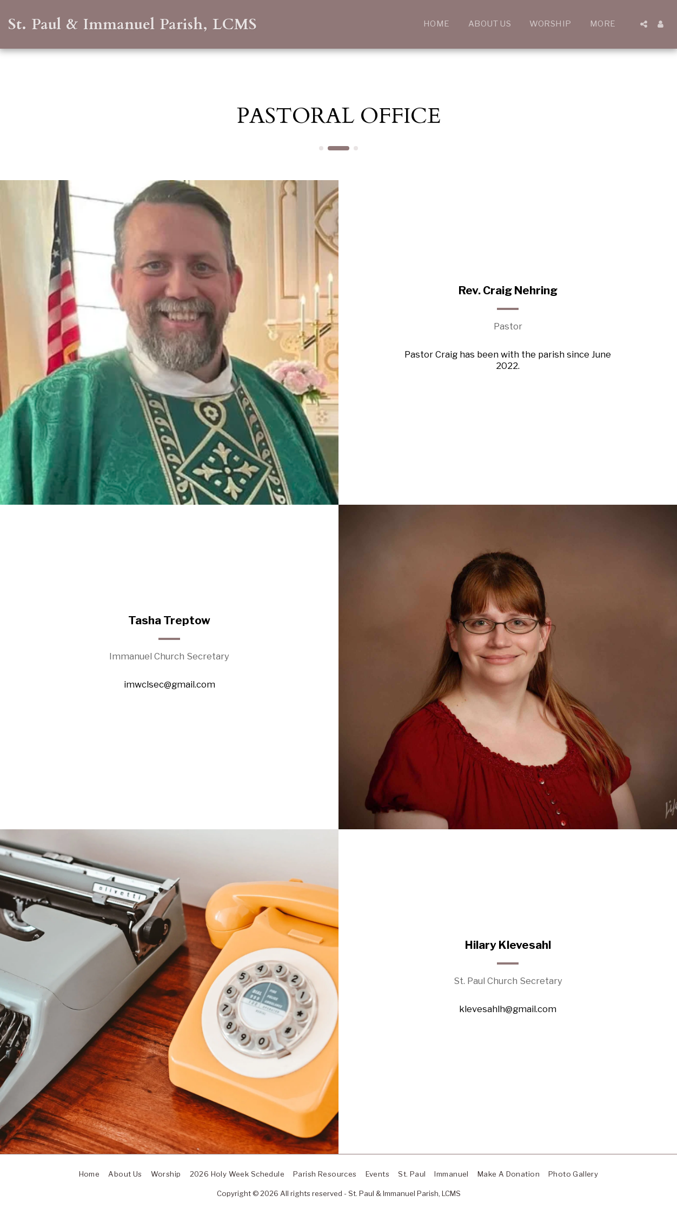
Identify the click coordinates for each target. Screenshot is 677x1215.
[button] (644, 24)
